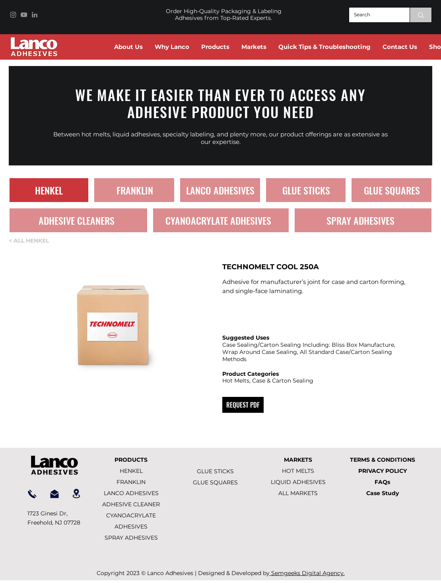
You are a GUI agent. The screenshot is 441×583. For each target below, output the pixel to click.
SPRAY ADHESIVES (131, 537)
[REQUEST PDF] (243, 405)
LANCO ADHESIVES (131, 493)
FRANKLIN (131, 482)
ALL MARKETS (298, 493)
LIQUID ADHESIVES (298, 482)
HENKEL (131, 470)
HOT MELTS (298, 470)
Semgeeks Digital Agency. (308, 573)
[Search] (373, 15)
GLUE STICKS (215, 471)
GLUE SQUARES (215, 482)
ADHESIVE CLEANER (131, 504)
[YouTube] (24, 15)
